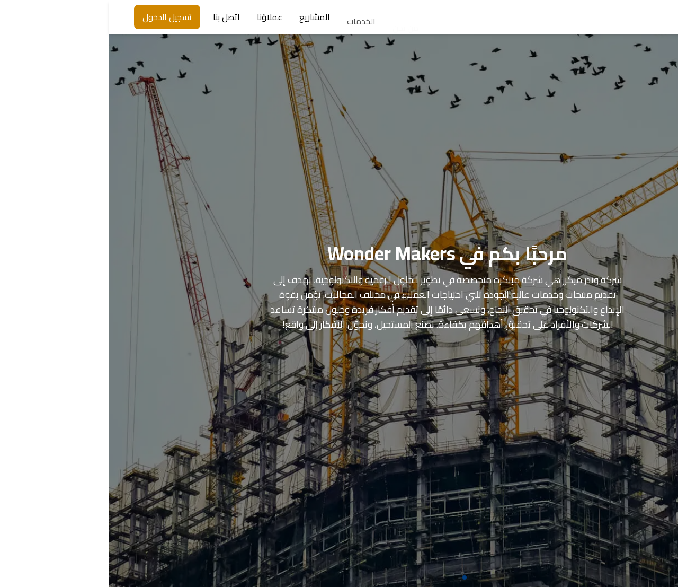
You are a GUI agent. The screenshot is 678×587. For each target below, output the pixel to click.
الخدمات (252, 26)
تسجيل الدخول (58, 17)
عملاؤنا (161, 17)
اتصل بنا (117, 17)
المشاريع (206, 19)
